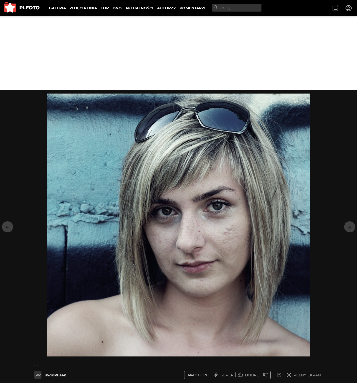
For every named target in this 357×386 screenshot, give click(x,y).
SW (38, 375)
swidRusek (55, 375)
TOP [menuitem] (105, 8)
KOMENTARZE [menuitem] (193, 8)
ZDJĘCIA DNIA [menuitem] (83, 8)
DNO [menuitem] (117, 8)
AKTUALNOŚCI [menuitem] (139, 8)
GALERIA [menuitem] (57, 8)
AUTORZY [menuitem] (166, 8)
